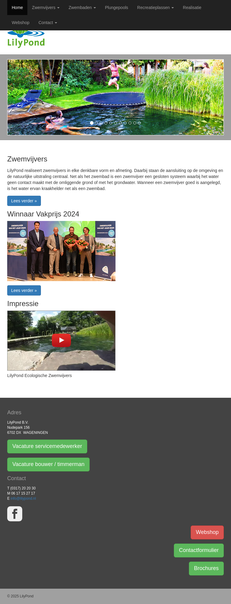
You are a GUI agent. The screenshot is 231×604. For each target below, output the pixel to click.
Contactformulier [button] (199, 550)
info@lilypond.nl (23, 498)
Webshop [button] (207, 532)
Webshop (20, 22)
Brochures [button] (206, 568)
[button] (23, 97)
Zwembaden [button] (82, 7)
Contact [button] (47, 22)
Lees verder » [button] (24, 200)
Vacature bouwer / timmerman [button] (48, 464)
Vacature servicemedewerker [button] (47, 446)
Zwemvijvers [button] (46, 7)
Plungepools (116, 7)
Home (17, 7)
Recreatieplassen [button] (155, 7)
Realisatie (192, 7)
